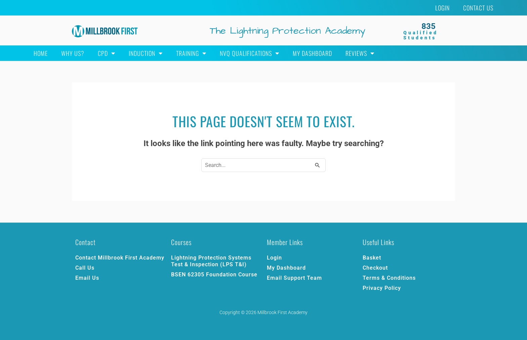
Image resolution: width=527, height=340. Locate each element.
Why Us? (72, 53)
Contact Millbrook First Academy (119, 257)
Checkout (375, 268)
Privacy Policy (382, 288)
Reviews (360, 53)
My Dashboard (312, 53)
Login (442, 7)
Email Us (87, 278)
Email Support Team (294, 278)
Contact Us (478, 7)
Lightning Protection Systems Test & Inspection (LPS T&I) (211, 261)
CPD (106, 53)
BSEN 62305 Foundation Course (214, 274)
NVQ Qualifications (249, 53)
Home (41, 53)
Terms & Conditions (389, 278)
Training (191, 53)
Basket (372, 257)
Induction (146, 53)
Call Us (84, 268)
